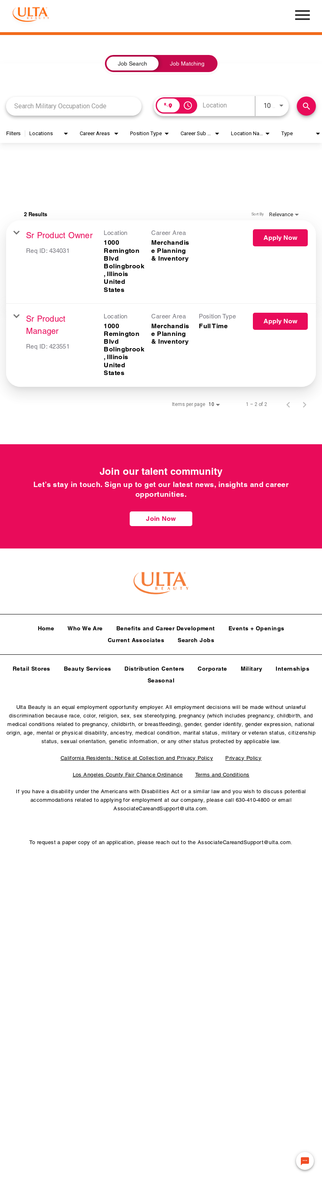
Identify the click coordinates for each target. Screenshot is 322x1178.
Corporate (212, 666)
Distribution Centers (154, 666)
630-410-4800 (253, 798)
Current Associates (136, 638)
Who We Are (85, 626)
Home (46, 626)
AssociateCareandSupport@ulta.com (160, 806)
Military (252, 666)
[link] (161, 261)
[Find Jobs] (306, 106)
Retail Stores (31, 666)
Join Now (161, 518)
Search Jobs (196, 638)
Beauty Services (87, 666)
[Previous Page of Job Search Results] (288, 404)
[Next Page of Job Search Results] (304, 404)
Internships (292, 666)
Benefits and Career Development (165, 626)
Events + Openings (256, 626)
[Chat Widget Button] (305, 1161)
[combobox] (73, 106)
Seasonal (161, 678)
